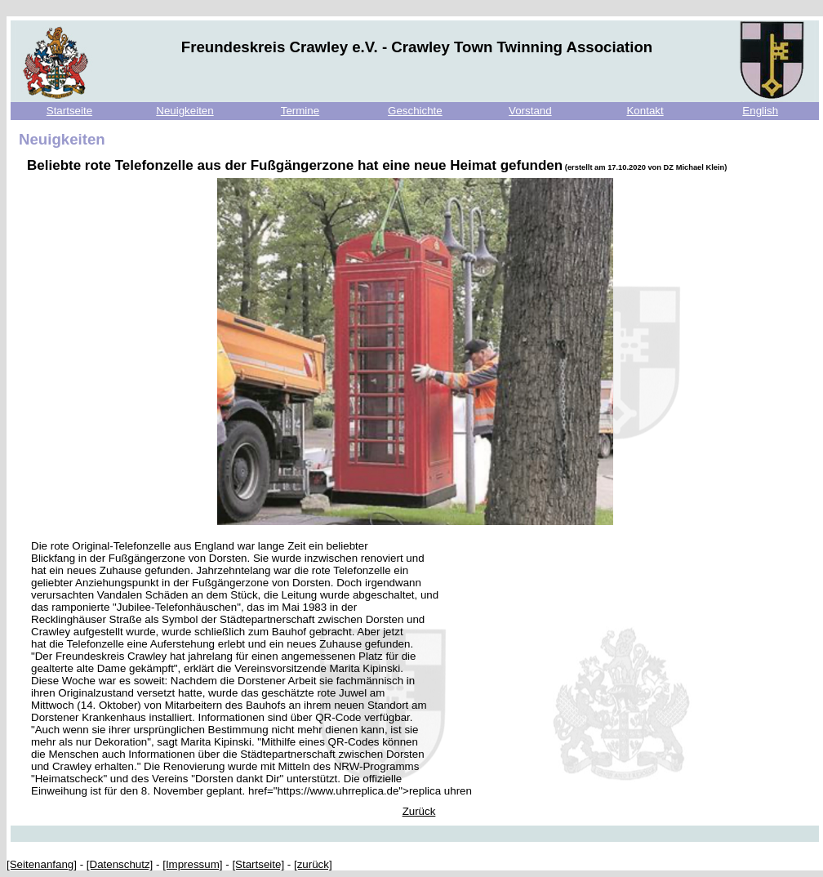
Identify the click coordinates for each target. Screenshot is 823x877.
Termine (300, 111)
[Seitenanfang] (42, 864)
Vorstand (530, 111)
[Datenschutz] (120, 864)
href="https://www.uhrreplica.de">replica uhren (360, 791)
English (760, 111)
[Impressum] (192, 864)
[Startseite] (258, 864)
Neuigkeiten (184, 111)
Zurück (419, 811)
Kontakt (644, 111)
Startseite (69, 111)
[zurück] (313, 864)
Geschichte (415, 111)
